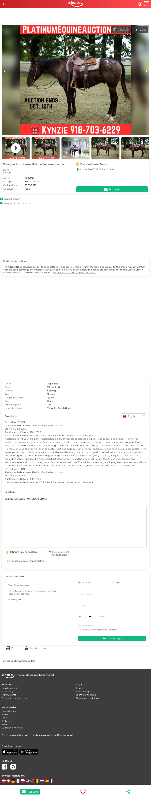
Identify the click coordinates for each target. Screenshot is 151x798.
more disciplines (13, 408)
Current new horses (12, 727)
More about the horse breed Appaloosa (74, 272)
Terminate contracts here (14, 698)
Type (7, 387)
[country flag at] (4, 781)
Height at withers (14, 397)
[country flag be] (37, 781)
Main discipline (13, 404)
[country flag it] (18, 781)
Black (50, 401)
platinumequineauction (31, 560)
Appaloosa (52, 383)
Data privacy (82, 691)
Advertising (8, 691)
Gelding (51, 390)
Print (14, 648)
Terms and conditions (87, 698)
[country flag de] (13, 781)
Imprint (80, 688)
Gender (9, 390)
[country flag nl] (42, 781)
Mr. (116, 582)
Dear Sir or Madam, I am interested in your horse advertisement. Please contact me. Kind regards (39, 611)
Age (7, 394)
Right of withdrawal (86, 694)
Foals (4, 717)
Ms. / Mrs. (85, 582)
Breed (8, 383)
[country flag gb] (32, 781)
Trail (49, 404)
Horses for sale (9, 711)
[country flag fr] (51, 781)
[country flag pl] (23, 781)
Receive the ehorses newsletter (97, 629)
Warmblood (53, 387)
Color (7, 401)
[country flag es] (47, 781)
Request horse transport (17, 203)
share (128, 791)
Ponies (5, 714)
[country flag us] (28, 781)
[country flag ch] (8, 781)
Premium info (9, 694)
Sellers (5, 724)
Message (30, 791)
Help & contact (9, 688)
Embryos (6, 721)
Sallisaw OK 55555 (15, 498)
